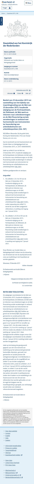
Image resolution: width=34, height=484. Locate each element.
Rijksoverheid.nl (10, 473)
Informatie (11, 93)
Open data (8, 460)
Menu (29, 3)
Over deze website (11, 431)
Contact (7, 433)
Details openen (1, 21)
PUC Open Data (10, 465)
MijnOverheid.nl (10, 470)
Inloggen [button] (5, 8)
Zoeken (7, 440)
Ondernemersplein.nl (12, 475)
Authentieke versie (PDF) (23, 90)
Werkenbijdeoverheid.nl (13, 477)
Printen (20, 93)
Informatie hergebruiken (13, 446)
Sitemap (8, 453)
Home (3, 13)
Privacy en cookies (11, 448)
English (7, 436)
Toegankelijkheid (10, 450)
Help (6, 438)
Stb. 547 (18, 167)
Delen (28, 93)
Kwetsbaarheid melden (12, 455)
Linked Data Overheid (12, 463)
